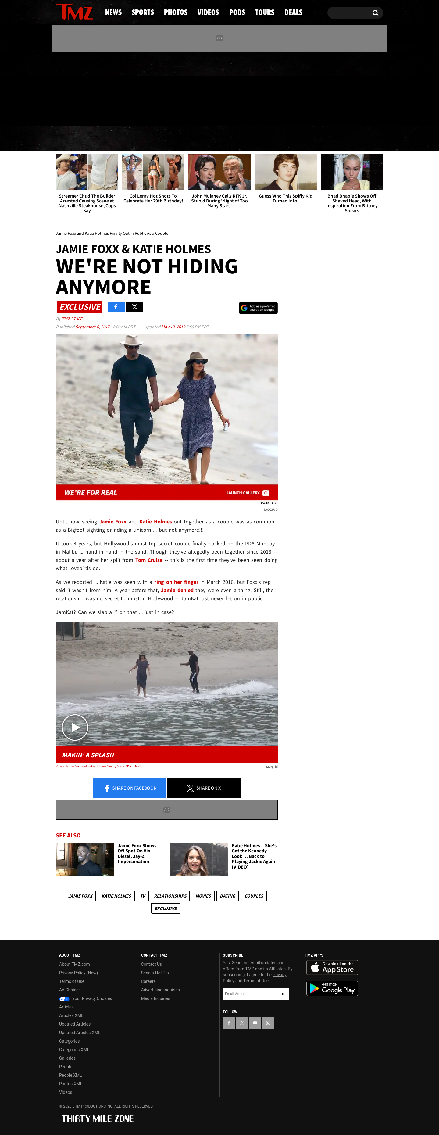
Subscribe (283, 994)
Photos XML (70, 1083)
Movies (203, 896)
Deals (356, 138)
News (70, 138)
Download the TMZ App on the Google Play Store (332, 988)
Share (129, 788)
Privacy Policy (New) (78, 972)
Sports (117, 138)
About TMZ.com (74, 964)
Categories (69, 1041)
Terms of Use (71, 981)
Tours (311, 138)
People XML (70, 1075)
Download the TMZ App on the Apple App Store (332, 967)
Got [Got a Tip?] (75, 114)
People (65, 1066)
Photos (169, 138)
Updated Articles (75, 1024)
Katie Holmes (116, 896)
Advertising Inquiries (160, 989)
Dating (227, 896)
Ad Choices (70, 989)
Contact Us (151, 964)
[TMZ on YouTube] (255, 1023)
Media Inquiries (155, 998)
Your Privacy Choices (85, 998)
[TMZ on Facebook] (61, 87)
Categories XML (74, 1049)
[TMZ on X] (70, 87)
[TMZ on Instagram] (92, 87)
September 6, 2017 (92, 327)
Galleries (67, 1058)
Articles (66, 1007)
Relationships (170, 896)
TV (142, 896)
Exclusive (166, 908)
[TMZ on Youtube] (80, 87)
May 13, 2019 (173, 327)
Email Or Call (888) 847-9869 (126, 114)
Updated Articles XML (79, 1032)
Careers (148, 981)
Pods (267, 138)
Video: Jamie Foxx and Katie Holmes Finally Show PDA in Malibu (100, 766)
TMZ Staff (72, 319)
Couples (253, 896)
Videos (221, 138)
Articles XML (71, 1015)
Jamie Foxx (80, 896)
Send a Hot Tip (155, 972)
